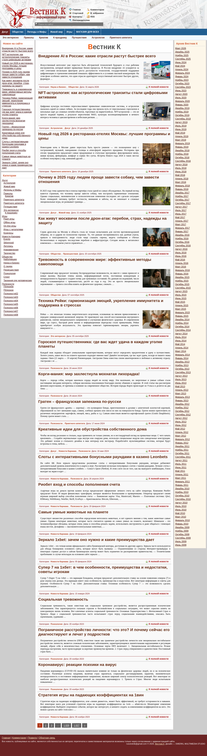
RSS (92, 17)
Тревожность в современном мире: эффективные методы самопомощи (17, 92)
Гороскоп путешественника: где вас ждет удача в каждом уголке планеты (17, 112)
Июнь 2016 (180, 256)
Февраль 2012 (182, 439)
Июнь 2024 (180, 62)
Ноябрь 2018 (182, 154)
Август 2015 (181, 291)
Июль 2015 (180, 295)
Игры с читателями (13, 229)
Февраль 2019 (182, 143)
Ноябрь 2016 (182, 238)
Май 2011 (180, 471)
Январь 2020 (181, 104)
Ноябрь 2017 (182, 196)
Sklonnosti (9, 242)
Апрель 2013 (181, 390)
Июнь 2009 (180, 545)
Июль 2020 (180, 97)
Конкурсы (8, 233)
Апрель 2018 (181, 178)
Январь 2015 (181, 316)
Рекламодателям (80, 20)
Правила (32, 738)
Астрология (98, 37)
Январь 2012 (181, 443)
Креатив (43, 37)
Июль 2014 (180, 337)
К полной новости (159, 87)
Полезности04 (11, 300)
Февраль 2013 (182, 397)
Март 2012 (180, 436)
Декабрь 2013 (182, 362)
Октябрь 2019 (182, 115)
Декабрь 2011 (182, 446)
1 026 (66, 725)
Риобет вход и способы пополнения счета (14, 151)
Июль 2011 (180, 464)
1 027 (76, 725)
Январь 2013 (181, 400)
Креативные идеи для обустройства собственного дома (16, 135)
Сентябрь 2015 (183, 288)
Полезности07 (11, 311)
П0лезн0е (9, 286)
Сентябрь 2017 (183, 203)
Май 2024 (180, 66)
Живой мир (56, 32)
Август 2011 (181, 460)
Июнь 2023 (180, 90)
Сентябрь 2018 (183, 161)
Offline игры (9, 222)
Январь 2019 (181, 147)
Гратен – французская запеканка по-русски (13, 128)
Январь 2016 (181, 274)
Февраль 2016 (182, 270)
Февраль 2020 (182, 101)
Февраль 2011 (182, 481)
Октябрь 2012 (182, 411)
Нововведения (11, 249)
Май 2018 (180, 175)
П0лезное (9, 290)
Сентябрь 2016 (183, 245)
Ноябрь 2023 (182, 80)
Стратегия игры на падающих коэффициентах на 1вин (91, 695)
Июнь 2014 (180, 340)
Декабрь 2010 (182, 488)
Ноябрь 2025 (182, 55)
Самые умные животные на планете (73, 512)
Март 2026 (180, 48)
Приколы (29, 37)
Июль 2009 (180, 541)
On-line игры (10, 226)
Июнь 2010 (180, 510)
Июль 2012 (180, 421)
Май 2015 (180, 302)
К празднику (60, 37)
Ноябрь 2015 (182, 281)
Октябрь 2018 (182, 157)
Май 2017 (180, 217)
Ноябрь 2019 (182, 111)
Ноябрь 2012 (182, 407)
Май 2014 (180, 344)
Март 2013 (180, 393)
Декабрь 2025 (182, 52)
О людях (8, 266)
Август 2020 (181, 94)
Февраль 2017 (182, 228)
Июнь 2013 (180, 383)
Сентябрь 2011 (183, 457)
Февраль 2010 (182, 520)
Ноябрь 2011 (182, 450)
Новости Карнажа (11, 236)
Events (7, 239)
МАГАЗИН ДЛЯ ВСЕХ (87, 32)
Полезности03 (11, 297)
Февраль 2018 (182, 185)
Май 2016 (180, 259)
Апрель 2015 (181, 305)
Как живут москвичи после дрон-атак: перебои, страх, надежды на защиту (16, 83)
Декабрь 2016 (182, 235)
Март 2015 (180, 309)
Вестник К (159, 744)
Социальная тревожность (63, 599)
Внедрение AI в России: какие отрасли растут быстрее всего (17, 49)
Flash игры (9, 219)
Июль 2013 (180, 379)
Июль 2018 (180, 168)
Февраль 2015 (182, 312)
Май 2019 (180, 133)
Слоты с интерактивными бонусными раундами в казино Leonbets (15, 144)
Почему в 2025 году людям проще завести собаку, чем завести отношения (16, 74)
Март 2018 (180, 182)
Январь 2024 (181, 76)
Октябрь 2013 (182, 369)
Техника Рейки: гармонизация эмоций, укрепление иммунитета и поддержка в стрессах (17, 102)
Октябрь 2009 (182, 534)
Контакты (77, 17)
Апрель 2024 (181, 69)
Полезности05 (11, 304)
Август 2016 (181, 249)
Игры (69, 32)
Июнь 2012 (180, 425)
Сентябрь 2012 (183, 414)
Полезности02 (11, 293)
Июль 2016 (180, 252)
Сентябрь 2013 (183, 372)
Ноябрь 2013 (182, 365)
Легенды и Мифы (36, 32)
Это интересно (11, 37)
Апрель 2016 (181, 263)
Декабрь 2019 (182, 108)
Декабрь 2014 (182, 319)
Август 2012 (181, 418)
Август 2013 (181, 376)
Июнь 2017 (180, 214)
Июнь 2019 (180, 129)
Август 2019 (181, 122)
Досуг (5, 32)
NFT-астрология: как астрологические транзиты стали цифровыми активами (16, 57)
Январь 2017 (181, 231)
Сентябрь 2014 (183, 330)
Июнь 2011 (180, 467)
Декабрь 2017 (182, 193)
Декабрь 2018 (182, 150)
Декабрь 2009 (182, 527)
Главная (77, 10)
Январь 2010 (181, 524)
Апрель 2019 (181, 136)
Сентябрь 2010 (183, 499)
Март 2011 (180, 478)
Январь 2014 (181, 358)
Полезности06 (11, 307)
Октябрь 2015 (182, 284)
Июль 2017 (180, 210)
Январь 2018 (181, 189)
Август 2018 (181, 164)
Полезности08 (11, 314)
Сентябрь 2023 (183, 87)
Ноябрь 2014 (182, 323)
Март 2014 (180, 351)
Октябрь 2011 (182, 453)
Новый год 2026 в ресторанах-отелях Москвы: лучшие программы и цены (17, 66)
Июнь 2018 (180, 171)
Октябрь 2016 (182, 242)
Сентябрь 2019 (183, 119)
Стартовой (78, 13)
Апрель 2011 (181, 474)
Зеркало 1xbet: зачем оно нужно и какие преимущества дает (17, 165)
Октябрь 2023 (182, 83)
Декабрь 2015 (182, 277)
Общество (17, 32)
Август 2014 (181, 333)
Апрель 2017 (181, 221)
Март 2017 (180, 224)
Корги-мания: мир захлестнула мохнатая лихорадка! (13, 121)
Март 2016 (180, 266)
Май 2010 (180, 513)
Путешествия (79, 37)
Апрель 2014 (181, 347)
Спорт (7, 277)
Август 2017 (181, 207)
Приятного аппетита (121, 37)
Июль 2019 (180, 126)
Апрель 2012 (181, 432)
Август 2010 (181, 502)
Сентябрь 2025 (183, 59)
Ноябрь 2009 (182, 531)
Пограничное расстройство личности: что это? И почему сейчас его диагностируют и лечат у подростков (104, 632)
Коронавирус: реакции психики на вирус (77, 664)
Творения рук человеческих (18, 280)
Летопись (8, 246)
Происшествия (11, 270)
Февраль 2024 (182, 73)
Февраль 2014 (182, 355)
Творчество (9, 253)
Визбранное (97, 13)
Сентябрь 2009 (183, 538)
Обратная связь (47, 738)
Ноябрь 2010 (182, 492)
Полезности (8, 284)
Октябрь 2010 (182, 495)
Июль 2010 (180, 506)
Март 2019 (180, 140)
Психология (10, 273)
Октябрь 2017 (182, 200)
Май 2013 (180, 386)
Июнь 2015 (180, 298)
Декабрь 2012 (182, 404)
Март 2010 (180, 517)
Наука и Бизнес (11, 263)
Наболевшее (10, 259)
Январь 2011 (181, 485)
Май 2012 (180, 428)
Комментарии (97, 10)
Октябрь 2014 (182, 326)
